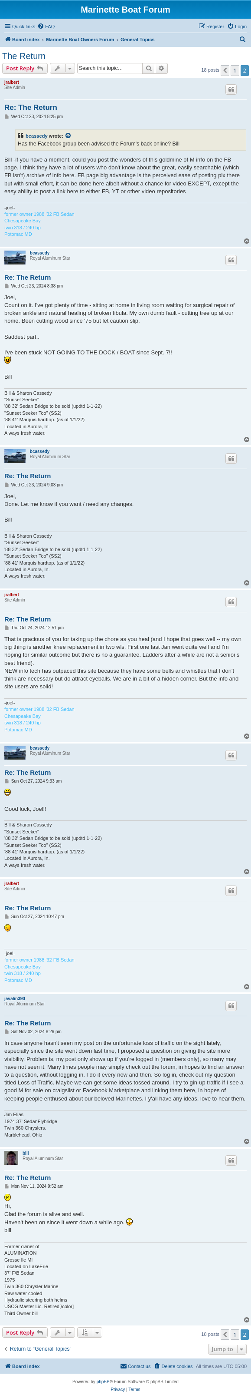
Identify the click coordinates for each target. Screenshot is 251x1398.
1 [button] (234, 70)
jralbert (11, 82)
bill (26, 1153)
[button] (225, 70)
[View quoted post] (68, 136)
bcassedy (37, 136)
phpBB (103, 1381)
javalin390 (14, 998)
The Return (24, 56)
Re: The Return (30, 107)
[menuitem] (46, 26)
